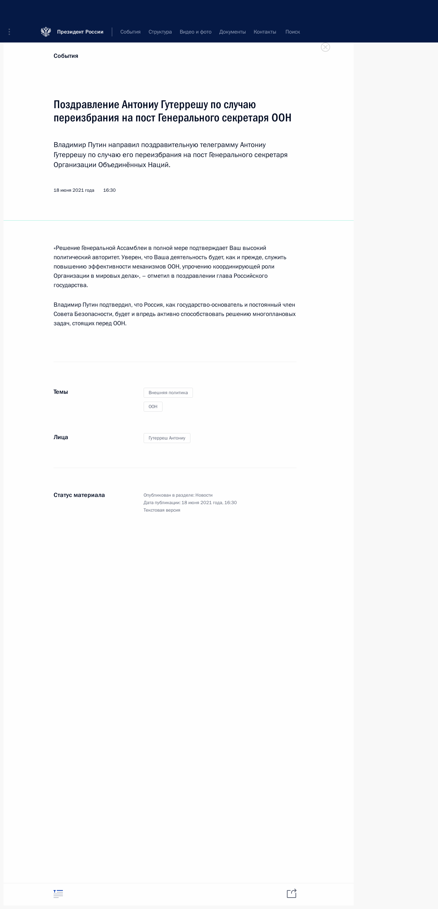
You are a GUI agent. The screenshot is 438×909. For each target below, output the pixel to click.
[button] (12, 10)
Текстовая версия (162, 510)
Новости (204, 495)
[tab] (58, 893)
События (66, 56)
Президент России (80, 10)
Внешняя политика (168, 393)
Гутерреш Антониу (167, 438)
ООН (153, 406)
